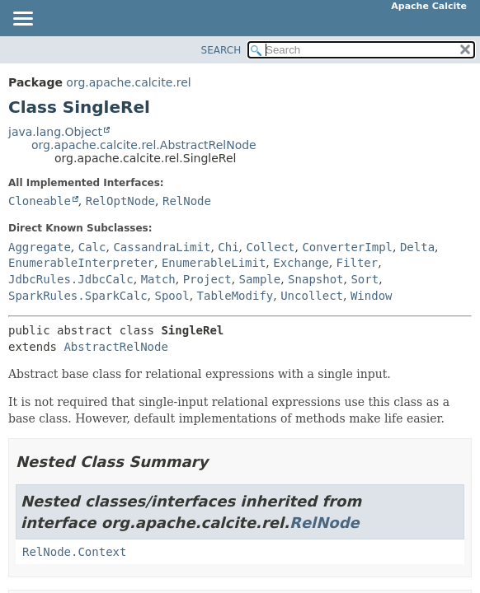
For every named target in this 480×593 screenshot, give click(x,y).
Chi (228, 247)
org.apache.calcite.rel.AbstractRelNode (143, 145)
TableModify (235, 295)
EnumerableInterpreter (81, 262)
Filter (357, 262)
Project (207, 279)
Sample (260, 279)
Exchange (300, 262)
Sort (365, 279)
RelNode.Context (74, 551)
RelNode (186, 201)
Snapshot (315, 279)
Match (158, 279)
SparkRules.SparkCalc (78, 295)
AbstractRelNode (115, 346)
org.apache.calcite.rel (128, 82)
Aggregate (39, 247)
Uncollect (311, 295)
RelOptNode (120, 201)
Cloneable (39, 201)
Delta (417, 247)
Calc (92, 247)
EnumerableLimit (214, 262)
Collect (271, 247)
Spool (171, 295)
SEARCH (221, 50)
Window (372, 295)
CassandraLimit (161, 247)
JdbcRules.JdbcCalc (71, 279)
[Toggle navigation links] (22, 19)
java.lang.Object (55, 131)
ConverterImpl (347, 247)
